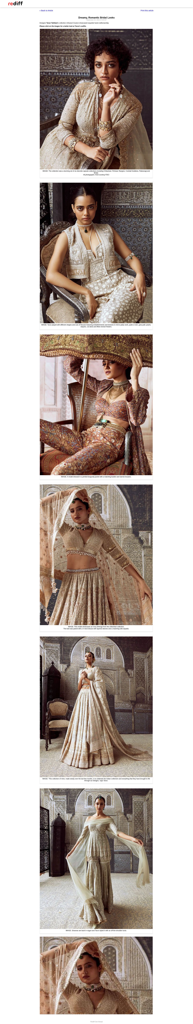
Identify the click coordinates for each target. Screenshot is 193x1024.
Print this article (147, 10)
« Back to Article (46, 10)
